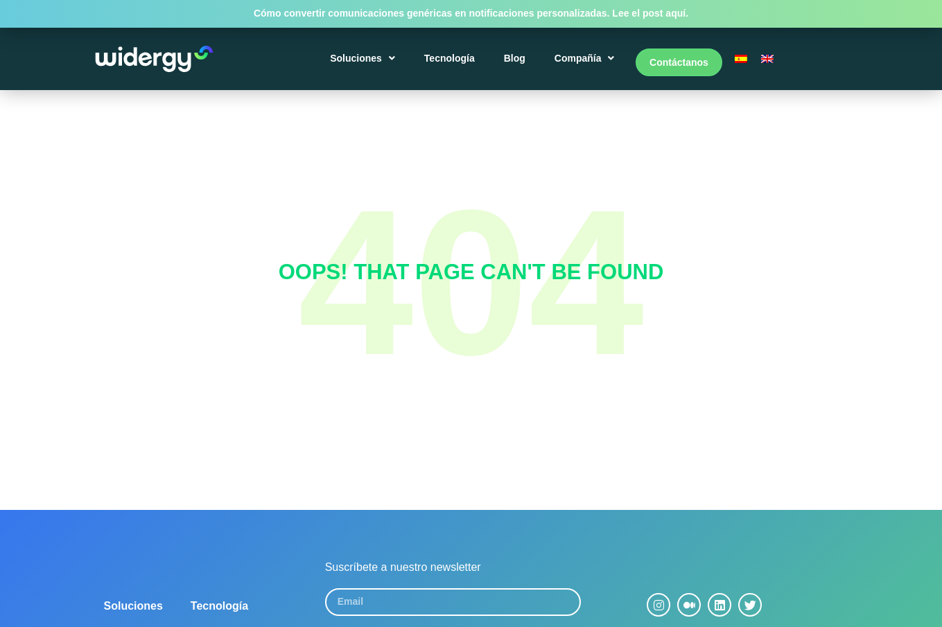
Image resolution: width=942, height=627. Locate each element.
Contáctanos (678, 63)
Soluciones (365, 63)
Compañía (587, 63)
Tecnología (451, 63)
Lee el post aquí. (650, 13)
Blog (516, 63)
